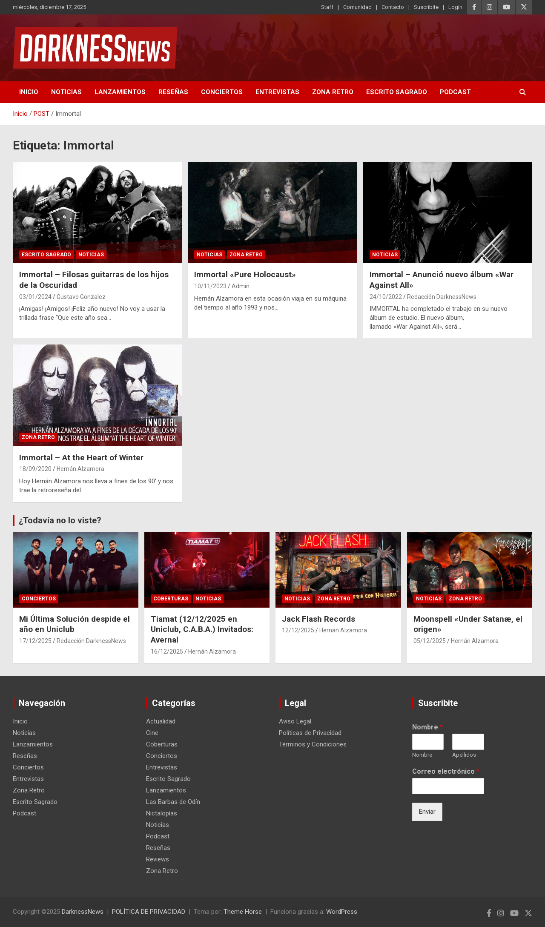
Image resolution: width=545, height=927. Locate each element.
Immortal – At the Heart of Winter (81, 457)
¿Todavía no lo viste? (60, 520)
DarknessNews (82, 912)
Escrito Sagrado (396, 92)
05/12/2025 (429, 640)
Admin (241, 286)
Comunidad (357, 7)
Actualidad (160, 721)
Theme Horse (243, 912)
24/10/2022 (386, 296)
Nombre (427, 727)
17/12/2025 (35, 640)
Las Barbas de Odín (173, 802)
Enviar (427, 811)
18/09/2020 (35, 468)
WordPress (341, 912)
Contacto (393, 7)
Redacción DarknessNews (441, 296)
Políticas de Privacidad (310, 733)
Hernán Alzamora (80, 468)
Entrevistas (277, 92)
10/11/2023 (210, 286)
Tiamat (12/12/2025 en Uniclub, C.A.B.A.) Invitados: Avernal (202, 629)
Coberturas (170, 599)
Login (455, 7)
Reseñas (173, 92)
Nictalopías (161, 813)
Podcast (455, 92)
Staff (327, 7)
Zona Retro (332, 92)
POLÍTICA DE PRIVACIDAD (148, 912)
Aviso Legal (295, 721)
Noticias (66, 92)
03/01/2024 (35, 296)
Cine (152, 733)
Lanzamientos (120, 92)
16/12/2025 (167, 651)
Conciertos (222, 92)
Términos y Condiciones (313, 744)
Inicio (28, 92)
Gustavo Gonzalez (81, 296)
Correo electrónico (445, 771)
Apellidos (464, 755)
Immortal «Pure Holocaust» (245, 274)
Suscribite (426, 7)
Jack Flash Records (318, 619)
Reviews (157, 859)
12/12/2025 (298, 630)
